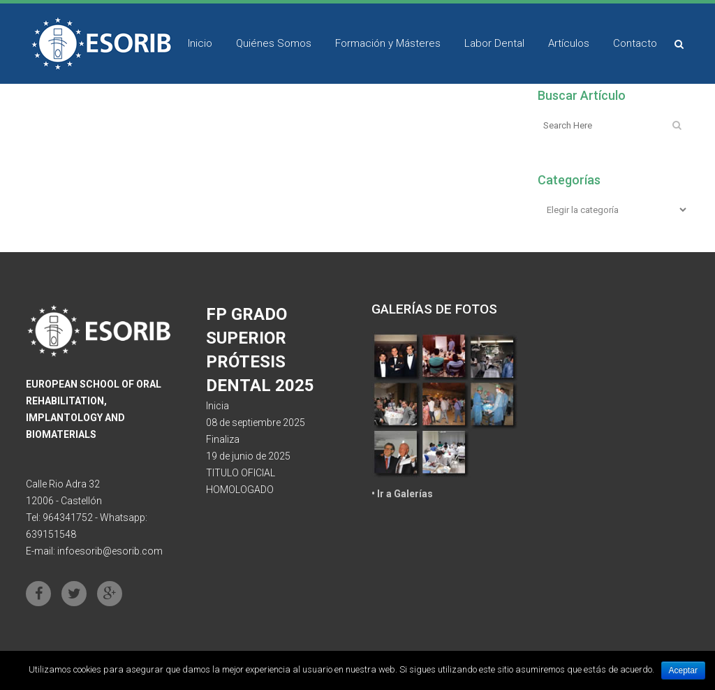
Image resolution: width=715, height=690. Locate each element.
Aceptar (683, 670)
